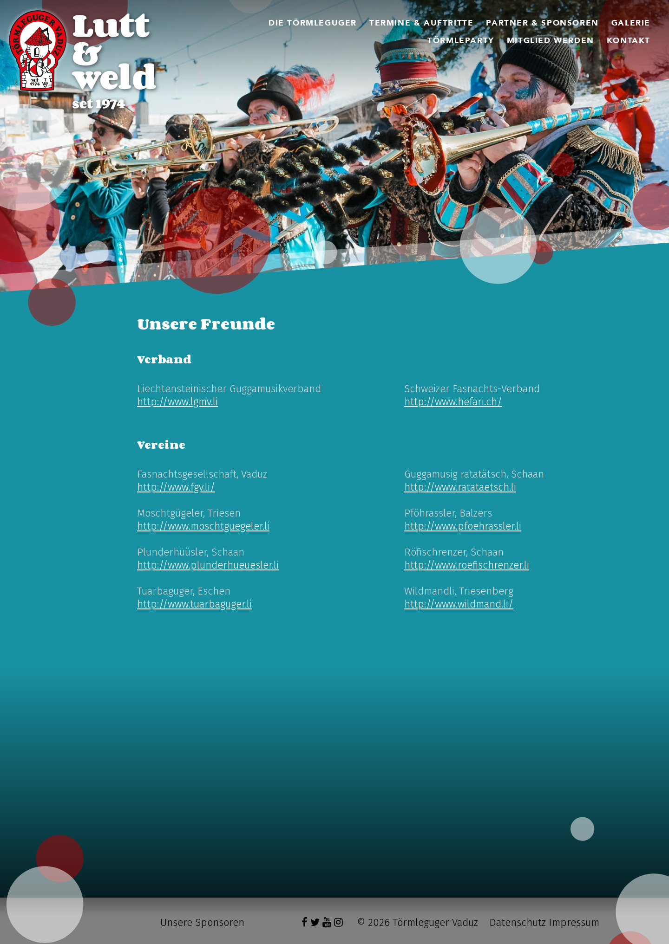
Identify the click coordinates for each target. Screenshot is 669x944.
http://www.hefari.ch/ (453, 401)
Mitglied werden (550, 40)
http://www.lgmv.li (177, 401)
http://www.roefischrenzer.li (466, 565)
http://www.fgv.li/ (176, 487)
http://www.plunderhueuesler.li (208, 565)
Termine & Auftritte (421, 23)
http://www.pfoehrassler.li (462, 526)
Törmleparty (460, 40)
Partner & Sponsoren (542, 23)
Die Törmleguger (313, 23)
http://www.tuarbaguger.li (194, 604)
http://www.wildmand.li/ (458, 604)
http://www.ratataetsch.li (460, 487)
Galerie (630, 23)
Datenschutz (517, 922)
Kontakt (628, 40)
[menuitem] (312, 23)
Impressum (574, 922)
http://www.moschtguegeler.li (203, 526)
